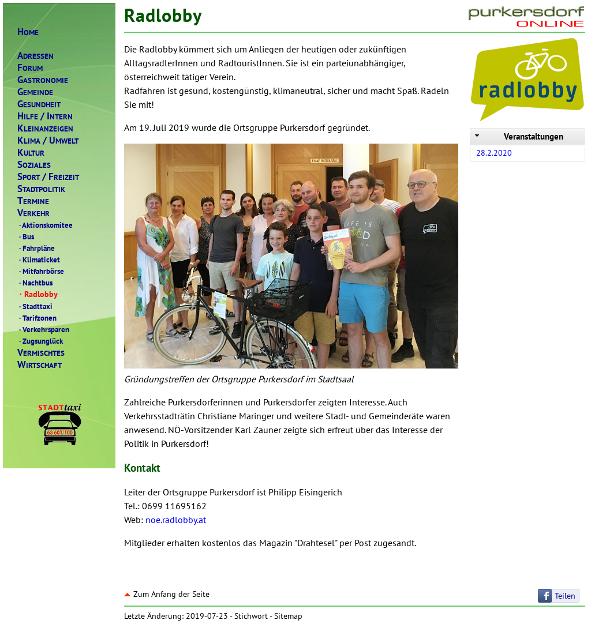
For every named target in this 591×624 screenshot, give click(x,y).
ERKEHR (33, 213)
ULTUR (30, 152)
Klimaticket (38, 259)
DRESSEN (35, 56)
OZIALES (34, 165)
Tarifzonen (37, 318)
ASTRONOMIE (42, 80)
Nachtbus (35, 282)
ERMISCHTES (41, 353)
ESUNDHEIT (39, 104)
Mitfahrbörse (40, 271)
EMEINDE (35, 92)
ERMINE (33, 201)
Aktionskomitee (45, 225)
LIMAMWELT (47, 140)
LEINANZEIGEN (45, 128)
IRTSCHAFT (39, 365)
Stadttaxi (35, 306)
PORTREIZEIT (48, 177)
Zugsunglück (40, 341)
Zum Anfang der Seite (167, 594)
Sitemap (288, 616)
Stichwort (251, 616)
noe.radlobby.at (175, 519)
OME (28, 32)
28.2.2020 (494, 153)
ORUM (30, 68)
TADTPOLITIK (41, 189)
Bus (25, 236)
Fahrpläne (36, 248)
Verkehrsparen (43, 329)
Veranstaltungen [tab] (518, 136)
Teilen (565, 596)
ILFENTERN (45, 116)
